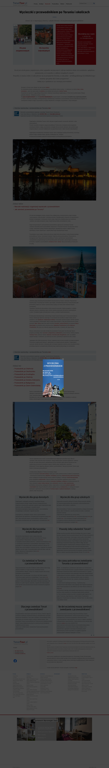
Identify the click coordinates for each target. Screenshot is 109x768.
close (63, 364)
